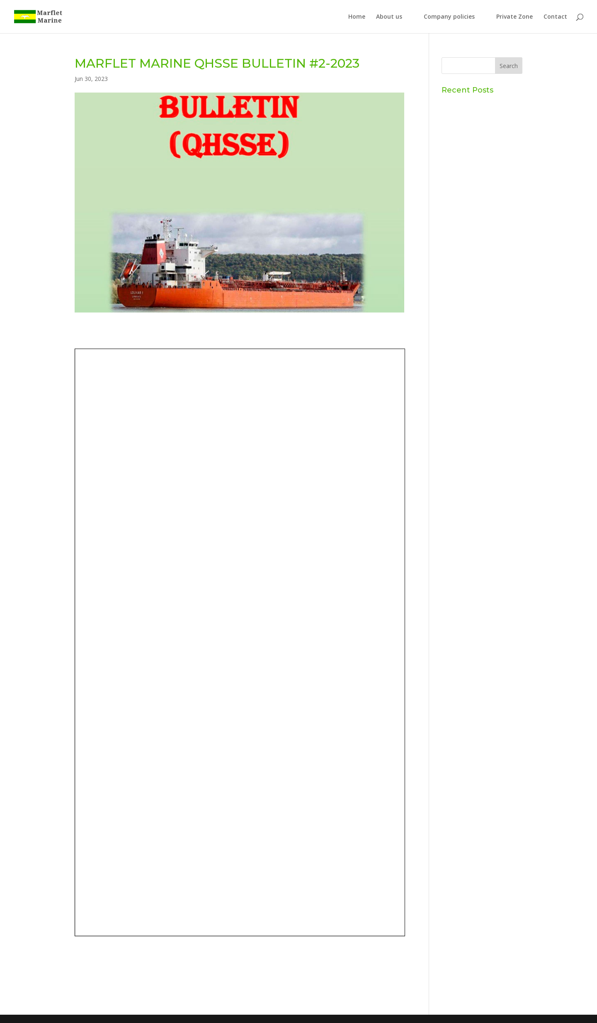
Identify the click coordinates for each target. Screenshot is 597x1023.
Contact (555, 17)
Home (356, 17)
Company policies (449, 17)
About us (389, 17)
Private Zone (514, 17)
